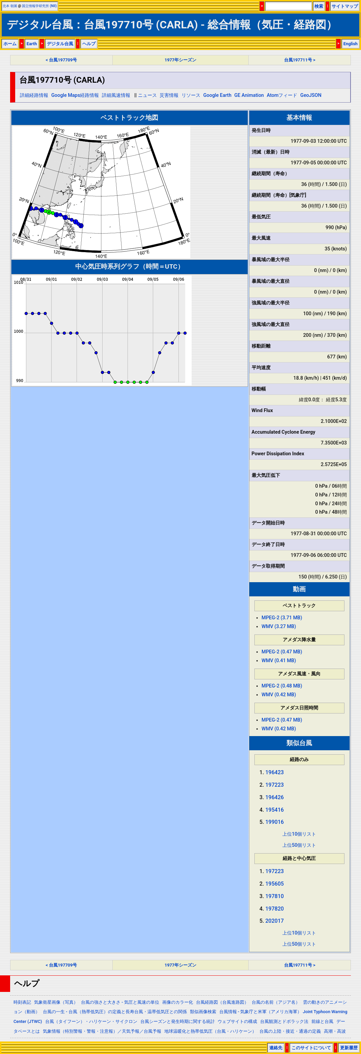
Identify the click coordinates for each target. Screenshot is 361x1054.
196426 (275, 797)
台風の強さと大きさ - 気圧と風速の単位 (120, 1002)
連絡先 (275, 1047)
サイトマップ (345, 6)
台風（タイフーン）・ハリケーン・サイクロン (91, 1021)
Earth (32, 43)
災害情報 (169, 95)
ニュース (147, 95)
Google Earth (217, 95)
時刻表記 (22, 1002)
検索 (318, 6)
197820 (275, 909)
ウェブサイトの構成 (237, 1021)
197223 (275, 785)
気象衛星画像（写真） (56, 1002)
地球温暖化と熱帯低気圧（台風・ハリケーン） (210, 1031)
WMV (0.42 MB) (278, 695)
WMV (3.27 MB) (278, 626)
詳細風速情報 (116, 95)
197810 (275, 896)
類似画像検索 (203, 1011)
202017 (275, 921)
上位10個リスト (299, 834)
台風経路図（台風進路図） (222, 1002)
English (350, 43)
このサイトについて (311, 1047)
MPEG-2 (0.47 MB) (281, 652)
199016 (275, 822)
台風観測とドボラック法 (284, 1021)
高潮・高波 (335, 1031)
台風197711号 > (299, 59)
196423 (275, 772)
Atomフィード (282, 95)
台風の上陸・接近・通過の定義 (290, 1031)
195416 (275, 810)
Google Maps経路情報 (75, 95)
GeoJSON (311, 95)
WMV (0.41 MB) (278, 661)
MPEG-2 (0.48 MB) (281, 686)
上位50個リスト (299, 845)
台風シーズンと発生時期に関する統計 (177, 1021)
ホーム (10, 43)
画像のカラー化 (177, 1002)
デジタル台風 (60, 43)
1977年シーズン (180, 59)
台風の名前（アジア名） (276, 1002)
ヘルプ (88, 43)
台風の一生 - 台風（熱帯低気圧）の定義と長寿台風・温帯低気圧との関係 (115, 1011)
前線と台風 (322, 1021)
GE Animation (249, 95)
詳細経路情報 (34, 95)
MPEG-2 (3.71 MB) (281, 618)
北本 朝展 (10, 6)
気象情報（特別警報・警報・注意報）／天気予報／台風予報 (102, 1031)
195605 (275, 884)
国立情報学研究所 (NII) (39, 6)
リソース (191, 95)
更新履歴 (349, 1047)
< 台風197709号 (61, 59)
